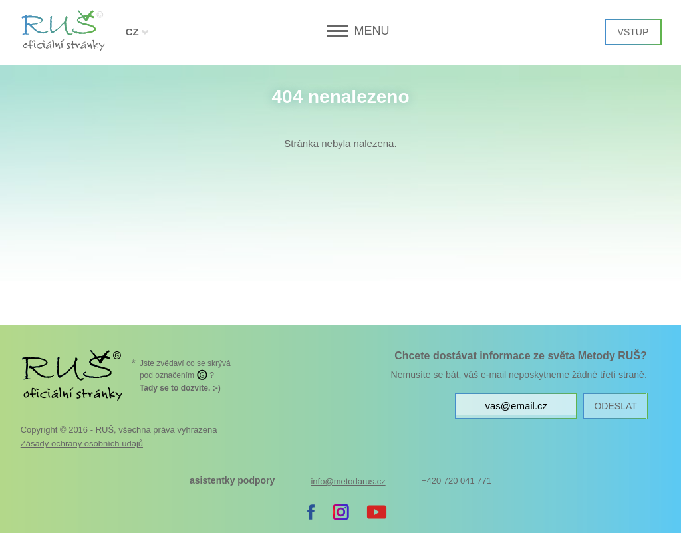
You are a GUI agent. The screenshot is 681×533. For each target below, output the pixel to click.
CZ (132, 31)
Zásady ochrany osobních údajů (82, 443)
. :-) (180, 388)
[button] (340, 31)
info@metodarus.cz (348, 481)
